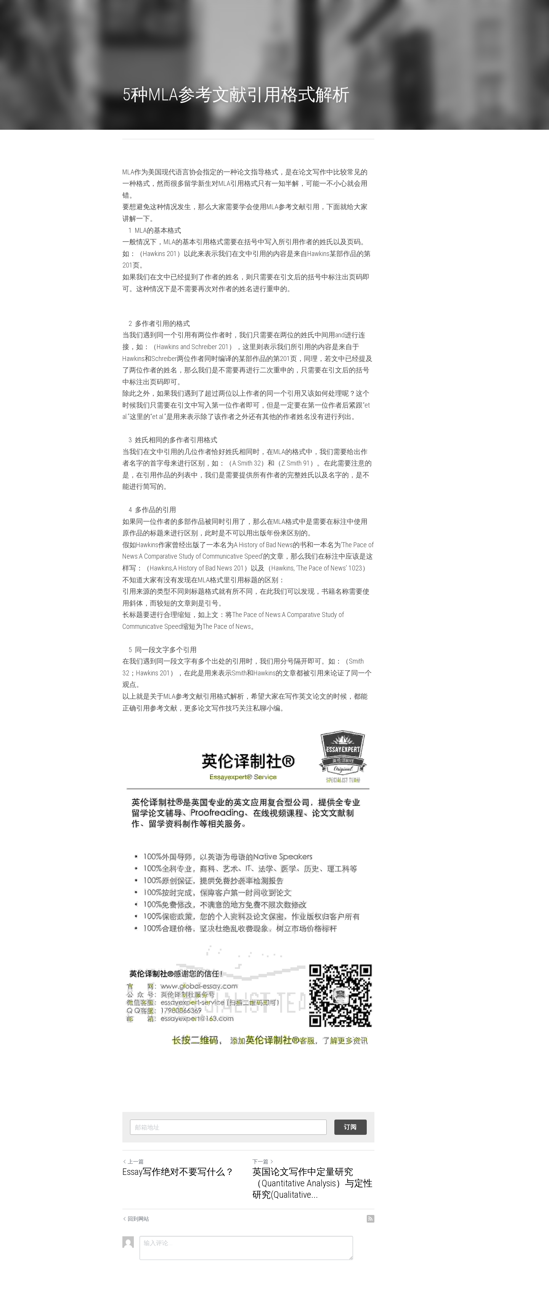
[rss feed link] (422, 1219)
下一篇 (289, 1161)
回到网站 (136, 1219)
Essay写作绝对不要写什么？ (178, 1171)
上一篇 (133, 1161)
